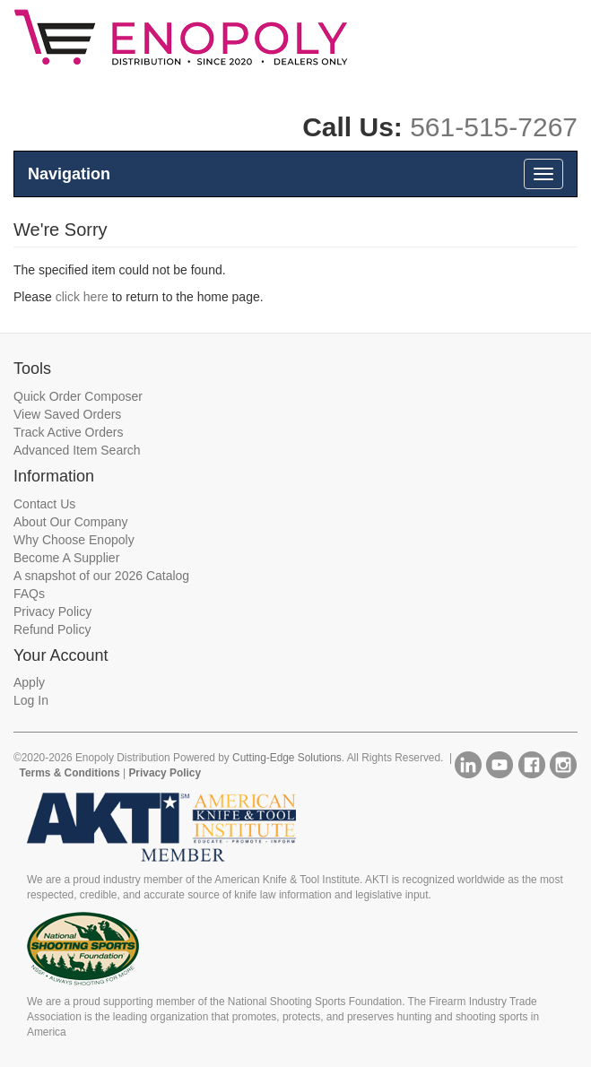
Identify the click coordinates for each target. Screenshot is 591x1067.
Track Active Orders (68, 432)
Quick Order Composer (78, 396)
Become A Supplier (66, 558)
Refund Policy (52, 629)
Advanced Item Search (77, 450)
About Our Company (70, 522)
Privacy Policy (52, 611)
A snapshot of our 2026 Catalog (101, 575)
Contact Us (44, 504)
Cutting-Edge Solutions (287, 757)
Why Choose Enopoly (74, 540)
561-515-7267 (494, 127)
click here (82, 297)
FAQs (29, 593)
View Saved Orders (67, 414)
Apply (29, 682)
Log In (30, 700)
